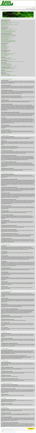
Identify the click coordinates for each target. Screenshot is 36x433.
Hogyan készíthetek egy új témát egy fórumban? (7, 34)
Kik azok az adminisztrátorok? (5, 51)
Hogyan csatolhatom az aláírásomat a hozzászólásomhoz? (8, 35)
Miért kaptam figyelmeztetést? (5, 39)
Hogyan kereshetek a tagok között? (5, 65)
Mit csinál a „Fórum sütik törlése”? (5, 26)
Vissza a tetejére (3, 88)
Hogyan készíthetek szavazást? (5, 36)
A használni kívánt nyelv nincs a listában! (6, 30)
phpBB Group (12, 409)
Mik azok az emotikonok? (4, 45)
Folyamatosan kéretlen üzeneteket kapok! (6, 58)
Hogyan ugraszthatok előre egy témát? (6, 42)
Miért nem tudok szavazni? (4, 38)
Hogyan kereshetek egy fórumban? (5, 63)
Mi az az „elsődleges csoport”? (5, 55)
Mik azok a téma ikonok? (4, 49)
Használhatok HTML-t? (4, 44)
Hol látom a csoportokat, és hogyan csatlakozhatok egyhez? (8, 53)
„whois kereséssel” (18, 424)
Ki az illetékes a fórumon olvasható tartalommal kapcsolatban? (9, 75)
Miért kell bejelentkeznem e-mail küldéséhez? (6, 32)
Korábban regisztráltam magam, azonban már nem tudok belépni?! (9, 24)
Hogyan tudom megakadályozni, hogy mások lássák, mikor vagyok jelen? (10, 22)
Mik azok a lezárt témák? (4, 48)
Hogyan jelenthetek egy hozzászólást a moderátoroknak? (8, 40)
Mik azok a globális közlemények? (5, 46)
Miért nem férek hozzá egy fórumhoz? (5, 37)
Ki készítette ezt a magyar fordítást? (5, 74)
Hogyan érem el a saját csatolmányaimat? (6, 71)
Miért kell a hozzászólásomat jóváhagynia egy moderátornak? (8, 41)
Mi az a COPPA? (3, 25)
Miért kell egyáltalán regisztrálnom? (5, 21)
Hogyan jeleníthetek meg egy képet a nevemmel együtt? (8, 31)
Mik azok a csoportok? (4, 52)
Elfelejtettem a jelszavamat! (4, 23)
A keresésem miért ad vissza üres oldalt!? (6, 64)
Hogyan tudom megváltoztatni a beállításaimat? (7, 28)
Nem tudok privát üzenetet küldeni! (5, 57)
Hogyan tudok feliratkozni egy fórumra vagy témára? (7, 68)
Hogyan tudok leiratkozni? (4, 69)
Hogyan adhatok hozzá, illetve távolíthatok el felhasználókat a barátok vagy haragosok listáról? (13, 61)
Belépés (34, 7)
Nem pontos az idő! (3, 29)
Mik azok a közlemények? (4, 47)
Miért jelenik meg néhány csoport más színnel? (7, 54)
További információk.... (12, 431)
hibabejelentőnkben (27, 414)
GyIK (32, 7)
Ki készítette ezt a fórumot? (4, 73)
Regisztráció (2, 7)
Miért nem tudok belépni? (4, 20)
